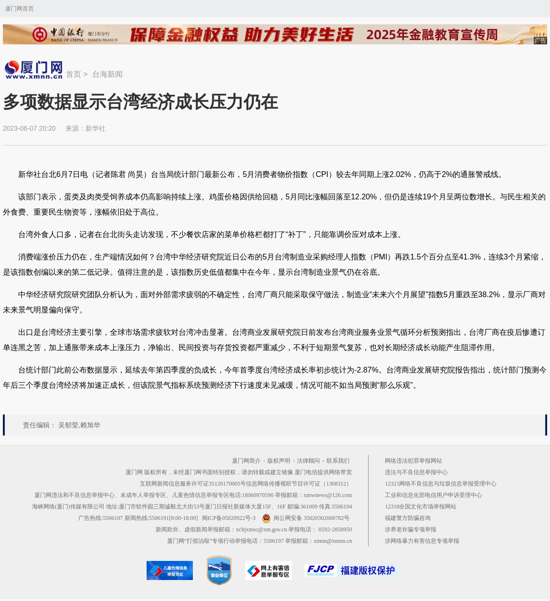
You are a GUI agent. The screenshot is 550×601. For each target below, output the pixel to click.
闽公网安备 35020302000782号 (305, 518)
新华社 (95, 128)
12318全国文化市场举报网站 (420, 506)
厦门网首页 (19, 8)
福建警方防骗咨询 (408, 518)
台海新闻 (107, 74)
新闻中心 (34, 70)
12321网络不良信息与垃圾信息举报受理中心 (441, 483)
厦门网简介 (246, 460)
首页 (73, 74)
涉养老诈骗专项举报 (410, 529)
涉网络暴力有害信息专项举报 (422, 541)
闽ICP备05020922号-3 (229, 518)
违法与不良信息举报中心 (416, 472)
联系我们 (338, 460)
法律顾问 (308, 460)
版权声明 (278, 460)
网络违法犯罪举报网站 (413, 460)
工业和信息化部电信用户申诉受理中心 (433, 495)
